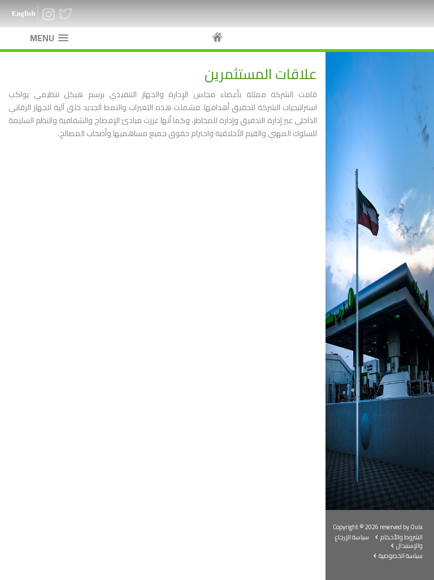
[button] (49, 38)
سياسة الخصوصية (401, 555)
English (24, 13)
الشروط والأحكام (401, 537)
